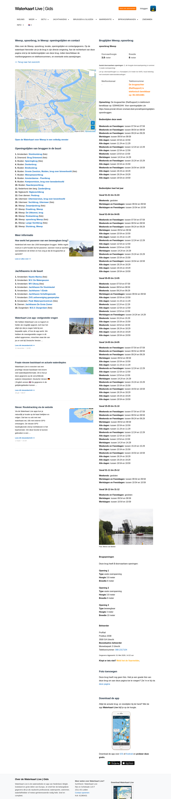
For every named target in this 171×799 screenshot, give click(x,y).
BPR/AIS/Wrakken (128, 19)
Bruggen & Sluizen (83, 19)
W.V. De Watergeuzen (39, 280)
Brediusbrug (31, 168)
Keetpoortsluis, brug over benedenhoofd (44, 182)
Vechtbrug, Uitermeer (38, 202)
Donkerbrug (30, 164)
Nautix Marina (35, 277)
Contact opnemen (82, 793)
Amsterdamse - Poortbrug (37, 178)
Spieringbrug (31, 161)
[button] (91, 73)
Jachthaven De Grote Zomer (38, 304)
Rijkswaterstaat (90, 131)
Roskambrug (32, 216)
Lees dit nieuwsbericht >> (25, 345)
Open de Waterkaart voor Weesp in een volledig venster (41, 140)
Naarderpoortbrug (34, 185)
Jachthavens (61, 19)
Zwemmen (147, 19)
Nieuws (21, 19)
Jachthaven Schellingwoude (42, 294)
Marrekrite (106, 19)
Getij (45, 19)
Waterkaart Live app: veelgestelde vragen (36, 318)
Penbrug (35, 195)
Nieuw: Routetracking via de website (34, 407)
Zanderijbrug (44, 189)
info (20, 25)
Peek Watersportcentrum (41, 301)
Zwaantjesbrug (33, 206)
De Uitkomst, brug (34, 213)
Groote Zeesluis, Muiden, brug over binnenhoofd (48, 171)
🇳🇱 (30, 25)
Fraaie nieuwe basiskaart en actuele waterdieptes (40, 362)
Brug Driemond (34, 158)
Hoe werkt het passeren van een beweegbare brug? (41, 240)
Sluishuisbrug (35, 154)
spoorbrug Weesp (34, 219)
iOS (121, 754)
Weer (33, 19)
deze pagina (104, 684)
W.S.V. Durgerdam (38, 308)
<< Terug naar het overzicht (27, 62)
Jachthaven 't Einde (38, 291)
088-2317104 (121, 650)
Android (129, 754)
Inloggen (144, 8)
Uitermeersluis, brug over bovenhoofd (46, 199)
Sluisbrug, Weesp (34, 226)
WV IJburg (34, 284)
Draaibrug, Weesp (34, 209)
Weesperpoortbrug (34, 175)
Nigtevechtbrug (36, 192)
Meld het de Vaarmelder (128, 661)
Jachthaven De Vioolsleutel (42, 287)
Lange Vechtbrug (34, 223)
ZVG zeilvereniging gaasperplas (44, 297)
